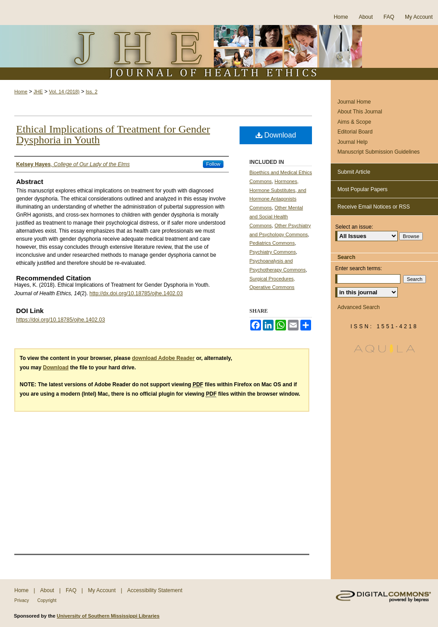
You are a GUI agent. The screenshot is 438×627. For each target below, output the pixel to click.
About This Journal (359, 112)
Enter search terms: (358, 268)
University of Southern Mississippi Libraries (108, 616)
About (48, 590)
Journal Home (354, 102)
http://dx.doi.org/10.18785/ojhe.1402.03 (136, 293)
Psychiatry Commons (272, 252)
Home (20, 91)
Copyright (47, 600)
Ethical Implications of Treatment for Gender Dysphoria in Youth (113, 134)
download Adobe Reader (163, 358)
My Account (102, 590)
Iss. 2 (91, 91)
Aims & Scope (354, 122)
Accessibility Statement (154, 590)
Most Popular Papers (362, 189)
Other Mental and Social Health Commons (276, 216)
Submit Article (353, 172)
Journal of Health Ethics (219, 52)
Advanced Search (358, 307)
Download (276, 135)
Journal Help (352, 142)
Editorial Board (355, 132)
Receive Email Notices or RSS (373, 207)
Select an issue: (354, 227)
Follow (213, 164)
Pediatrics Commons (272, 243)
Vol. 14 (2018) (64, 91)
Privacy (22, 600)
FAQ (72, 590)
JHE (38, 91)
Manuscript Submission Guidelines (378, 152)
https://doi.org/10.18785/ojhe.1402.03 (60, 320)
